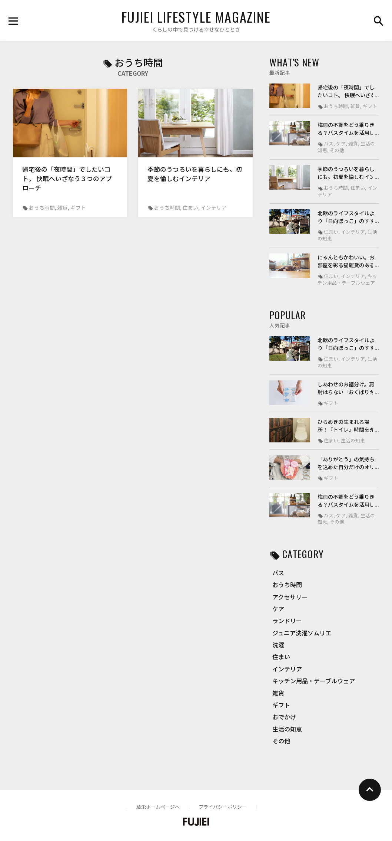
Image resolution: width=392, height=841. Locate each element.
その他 (281, 740)
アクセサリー (290, 596)
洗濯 (278, 644)
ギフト (281, 704)
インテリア (287, 668)
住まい (281, 656)
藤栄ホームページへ (158, 806)
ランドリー (287, 620)
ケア (278, 608)
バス (278, 572)
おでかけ (284, 716)
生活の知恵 (287, 728)
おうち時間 (287, 584)
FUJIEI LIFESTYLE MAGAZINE (196, 16)
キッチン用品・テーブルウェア (313, 680)
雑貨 (278, 692)
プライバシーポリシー (223, 806)
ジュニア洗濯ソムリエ (301, 632)
